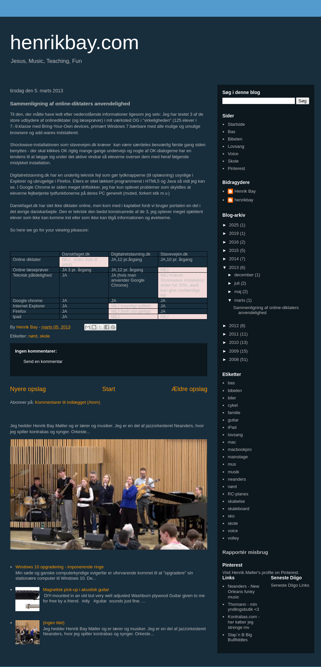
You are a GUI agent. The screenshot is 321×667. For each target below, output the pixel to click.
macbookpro (240, 449)
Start (108, 389)
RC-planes (238, 493)
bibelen (235, 390)
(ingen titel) (53, 622)
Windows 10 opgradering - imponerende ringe (59, 566)
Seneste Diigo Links (290, 585)
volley (233, 538)
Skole (233, 161)
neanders (237, 479)
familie (234, 412)
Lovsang (236, 146)
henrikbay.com (74, 42)
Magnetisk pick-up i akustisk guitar (76, 589)
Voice (233, 153)
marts (240, 300)
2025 (234, 224)
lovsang (235, 434)
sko (231, 515)
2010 (234, 342)
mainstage (238, 456)
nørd (32, 336)
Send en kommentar (43, 361)
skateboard (238, 508)
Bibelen (235, 138)
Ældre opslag (189, 389)
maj (238, 291)
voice (233, 530)
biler (232, 397)
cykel (233, 405)
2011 (234, 334)
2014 (234, 258)
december (244, 274)
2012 (234, 325)
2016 (234, 242)
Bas (231, 131)
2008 (234, 359)
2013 (234, 267)
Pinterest (236, 168)
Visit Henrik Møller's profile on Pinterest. (260, 572)
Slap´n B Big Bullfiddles (240, 637)
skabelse (236, 501)
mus (232, 464)
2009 (234, 351)
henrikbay (243, 199)
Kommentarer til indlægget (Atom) (67, 402)
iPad (232, 427)
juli (237, 283)
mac (232, 442)
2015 (234, 250)
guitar (233, 419)
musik (233, 471)
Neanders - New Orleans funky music (243, 591)
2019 (234, 233)
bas (231, 382)
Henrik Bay (245, 191)
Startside (236, 124)
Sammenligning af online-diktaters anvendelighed (266, 310)
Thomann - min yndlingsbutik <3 (243, 607)
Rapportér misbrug (245, 552)
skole (45, 336)
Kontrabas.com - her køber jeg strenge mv (243, 622)
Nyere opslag (28, 389)
